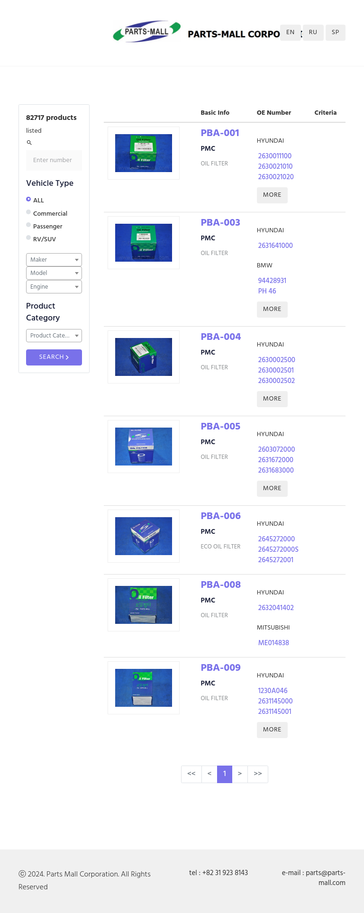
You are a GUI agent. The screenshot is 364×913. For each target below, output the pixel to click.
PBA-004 (220, 337)
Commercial (50, 214)
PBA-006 (220, 516)
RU (313, 32)
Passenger (47, 226)
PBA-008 (220, 585)
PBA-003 (220, 223)
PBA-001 (219, 133)
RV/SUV (44, 239)
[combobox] (54, 259)
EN (290, 32)
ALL (38, 200)
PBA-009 (220, 668)
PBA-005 (220, 427)
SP (335, 32)
